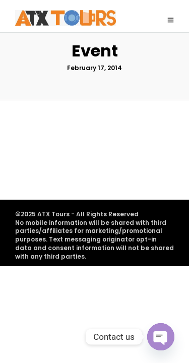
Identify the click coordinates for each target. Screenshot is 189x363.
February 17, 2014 (94, 85)
